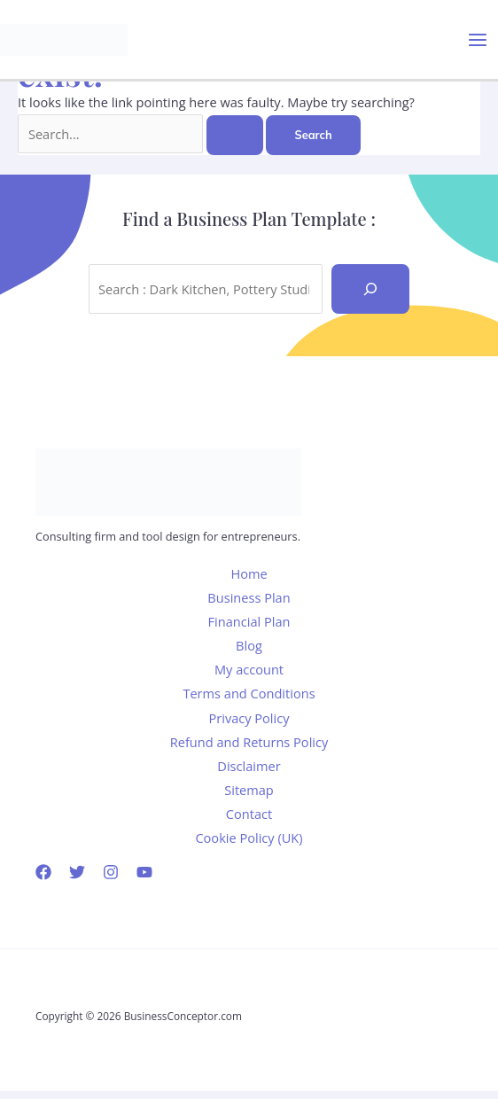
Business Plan (248, 597)
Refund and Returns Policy (249, 742)
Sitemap (249, 790)
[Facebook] (43, 872)
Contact (249, 813)
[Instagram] (111, 872)
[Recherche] (370, 289)
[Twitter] (77, 872)
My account (249, 669)
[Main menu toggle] (477, 39)
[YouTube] (144, 872)
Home (248, 573)
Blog (249, 645)
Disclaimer (248, 766)
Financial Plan (249, 621)
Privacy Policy (248, 718)
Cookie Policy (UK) (248, 837)
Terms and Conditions (249, 693)
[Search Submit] (234, 135)
